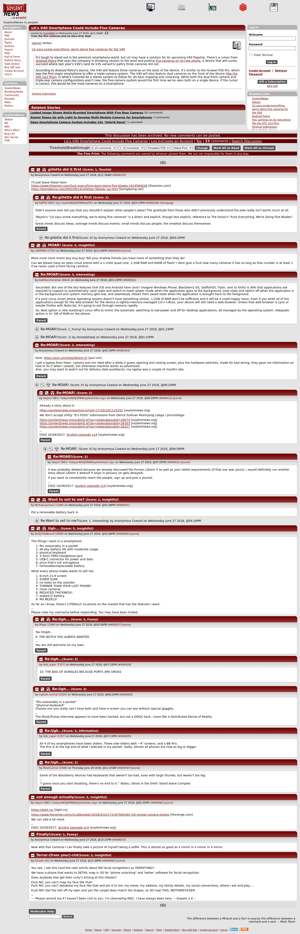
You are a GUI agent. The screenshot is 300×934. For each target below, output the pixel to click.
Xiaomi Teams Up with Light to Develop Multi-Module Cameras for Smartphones (91, 117)
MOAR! (54, 245)
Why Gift (272, 86)
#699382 (157, 802)
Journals (9, 39)
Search (8, 49)
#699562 (109, 860)
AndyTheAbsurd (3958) (49, 533)
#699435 (124, 736)
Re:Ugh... (61, 619)
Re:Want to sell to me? (59, 521)
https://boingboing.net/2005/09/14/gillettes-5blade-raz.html (74, 189)
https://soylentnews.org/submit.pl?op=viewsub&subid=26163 (85, 423)
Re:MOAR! (50, 274)
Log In (8, 74)
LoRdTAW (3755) (45, 250)
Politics (8, 105)
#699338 (152, 203)
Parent (41, 229)
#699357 (114, 624)
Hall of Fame (12, 56)
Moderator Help (42, 911)
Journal (126, 250)
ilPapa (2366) (47, 624)
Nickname (256, 34)
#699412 (165, 398)
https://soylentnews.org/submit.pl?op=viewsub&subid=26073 (85, 420)
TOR (7, 140)
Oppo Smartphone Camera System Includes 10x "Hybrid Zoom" (78, 122)
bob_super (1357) (54, 664)
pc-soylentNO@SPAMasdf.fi (74, 203)
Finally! (43, 834)
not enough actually (55, 797)
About (8, 32)
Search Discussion (247, 141)
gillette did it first (64, 169)
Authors (9, 46)
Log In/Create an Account (172, 141)
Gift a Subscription (272, 81)
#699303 (123, 350)
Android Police (261, 116)
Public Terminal (261, 55)
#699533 (119, 839)
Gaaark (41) (42, 860)
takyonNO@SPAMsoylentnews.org (83, 398)
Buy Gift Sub (12, 67)
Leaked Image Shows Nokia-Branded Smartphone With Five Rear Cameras (86, 112)
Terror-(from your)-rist (57, 855)
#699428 (124, 664)
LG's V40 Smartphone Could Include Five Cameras (78, 28)
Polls (7, 53)
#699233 (119, 175)
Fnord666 (49, 33)
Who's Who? (12, 130)
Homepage (167, 203)
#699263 (114, 250)
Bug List (9, 133)
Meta (7, 102)
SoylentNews (15, 11)
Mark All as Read (226, 148)
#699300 (123, 533)
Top (199, 141)
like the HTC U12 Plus (265, 123)
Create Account (14, 70)
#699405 (126, 694)
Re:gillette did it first (72, 197)
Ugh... (53, 528)
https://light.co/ (42, 810)
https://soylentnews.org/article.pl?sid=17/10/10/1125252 (81, 410)
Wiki (7, 126)
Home (88, 930)
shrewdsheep (85, 337)
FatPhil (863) (47, 203)
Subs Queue (12, 63)
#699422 (174, 462)
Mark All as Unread (259, 148)
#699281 (129, 280)
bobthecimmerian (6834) (54, 280)
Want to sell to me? (66, 499)
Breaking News (13, 91)
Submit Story (12, 60)
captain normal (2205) (53, 694)
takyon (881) (51, 398)
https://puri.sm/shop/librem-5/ (66, 358)
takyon (256, 102)
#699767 (124, 768)
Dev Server (11, 137)
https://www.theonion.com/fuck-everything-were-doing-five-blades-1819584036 (89, 185)
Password (255, 44)
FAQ (6, 35)
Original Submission (264, 126)
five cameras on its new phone (271, 119)
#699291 (123, 505)
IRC (6, 123)
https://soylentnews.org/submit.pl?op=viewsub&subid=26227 (85, 426)
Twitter (8, 119)
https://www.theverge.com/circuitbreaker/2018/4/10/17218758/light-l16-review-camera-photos (100, 814)
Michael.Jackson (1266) (49, 505)
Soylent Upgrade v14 (81, 434)
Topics (8, 42)
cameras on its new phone (178, 60)
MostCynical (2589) (55, 768)
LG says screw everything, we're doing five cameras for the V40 (270, 109)
